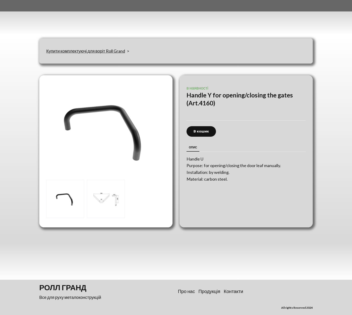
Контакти (233, 291)
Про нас (186, 291)
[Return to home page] (62, 19)
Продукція (209, 291)
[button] (201, 131)
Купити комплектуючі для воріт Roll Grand (85, 51)
